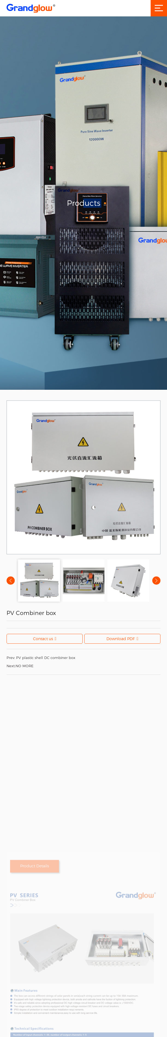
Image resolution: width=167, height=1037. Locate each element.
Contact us (44, 638)
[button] (156, 580)
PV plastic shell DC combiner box (41, 658)
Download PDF (122, 638)
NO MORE (20, 666)
